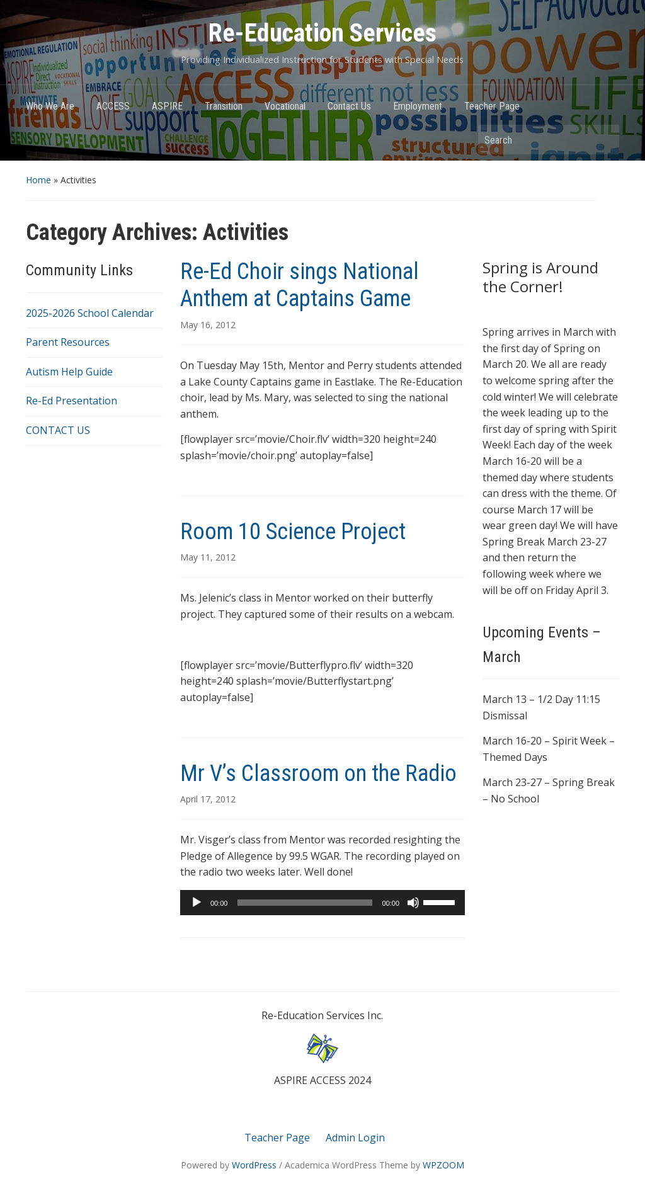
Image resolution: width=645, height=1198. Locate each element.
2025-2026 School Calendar (90, 313)
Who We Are (50, 106)
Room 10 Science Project (293, 531)
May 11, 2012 (208, 557)
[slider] (304, 902)
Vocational (285, 106)
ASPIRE (167, 106)
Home (38, 180)
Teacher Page (492, 106)
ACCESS (113, 106)
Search (603, 139)
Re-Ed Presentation (71, 401)
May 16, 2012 (208, 325)
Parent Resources (68, 342)
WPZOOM (443, 1165)
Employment (417, 106)
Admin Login (355, 1137)
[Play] (196, 902)
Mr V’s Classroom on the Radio (318, 773)
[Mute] (413, 902)
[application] (322, 902)
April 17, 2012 (208, 799)
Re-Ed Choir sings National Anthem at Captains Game (299, 285)
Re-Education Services (322, 33)
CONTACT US (58, 430)
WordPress (254, 1165)
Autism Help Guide (69, 372)
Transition (224, 106)
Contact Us (349, 106)
